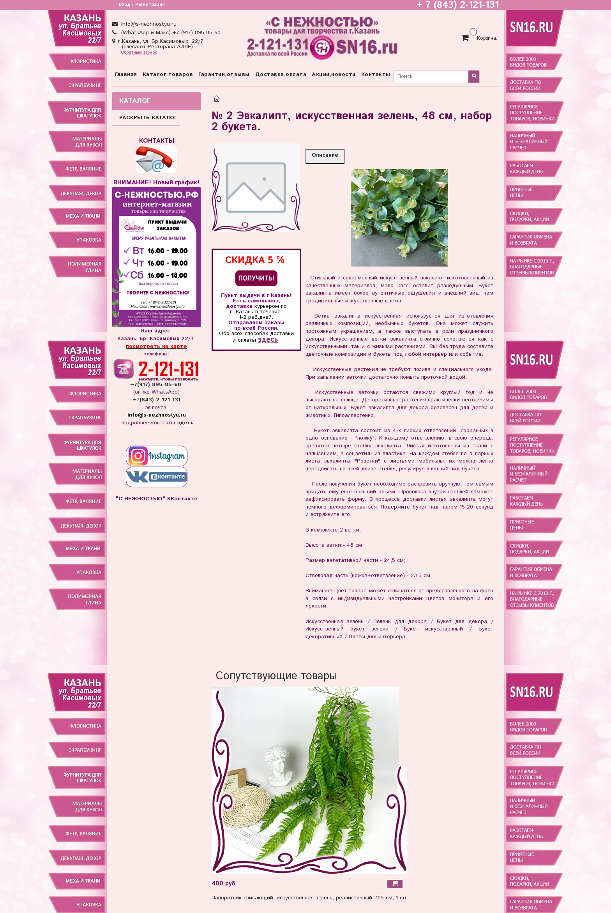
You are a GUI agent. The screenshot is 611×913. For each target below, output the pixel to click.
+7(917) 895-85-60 (156, 385)
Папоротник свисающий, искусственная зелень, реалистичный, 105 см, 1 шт (309, 898)
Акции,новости (334, 74)
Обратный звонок (139, 53)
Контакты (375, 74)
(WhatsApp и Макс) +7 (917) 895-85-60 (170, 33)
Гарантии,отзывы (224, 74)
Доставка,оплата (281, 74)
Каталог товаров (168, 74)
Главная (126, 74)
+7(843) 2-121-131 (156, 400)
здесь (268, 339)
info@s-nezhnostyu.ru (148, 24)
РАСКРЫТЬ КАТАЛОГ (148, 118)
